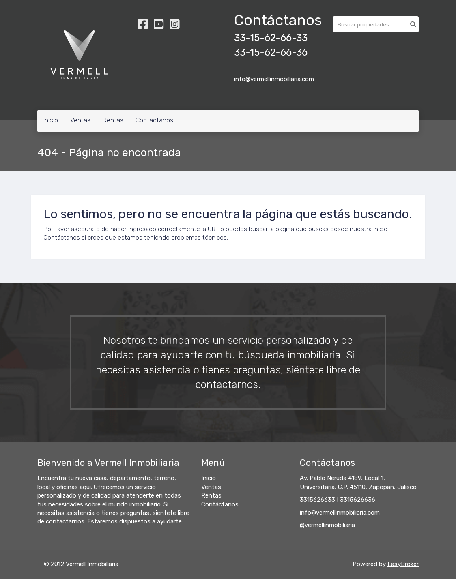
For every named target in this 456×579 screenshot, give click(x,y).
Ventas (80, 120)
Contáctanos (154, 120)
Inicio (50, 120)
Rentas (113, 120)
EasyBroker (403, 564)
